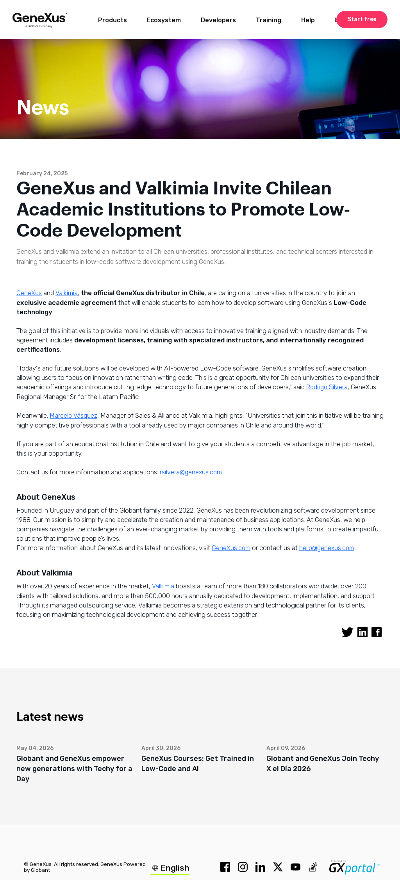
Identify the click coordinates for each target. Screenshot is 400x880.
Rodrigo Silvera (327, 387)
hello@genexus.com (326, 548)
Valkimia (66, 293)
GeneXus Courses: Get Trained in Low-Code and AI (197, 763)
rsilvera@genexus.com (191, 472)
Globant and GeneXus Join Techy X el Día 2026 (322, 763)
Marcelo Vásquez (73, 415)
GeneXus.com (231, 548)
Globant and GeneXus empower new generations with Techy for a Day (74, 768)
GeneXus (29, 293)
